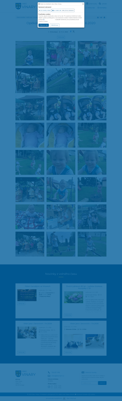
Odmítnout (54, 25)
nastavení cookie (48, 19)
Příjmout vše (44, 25)
